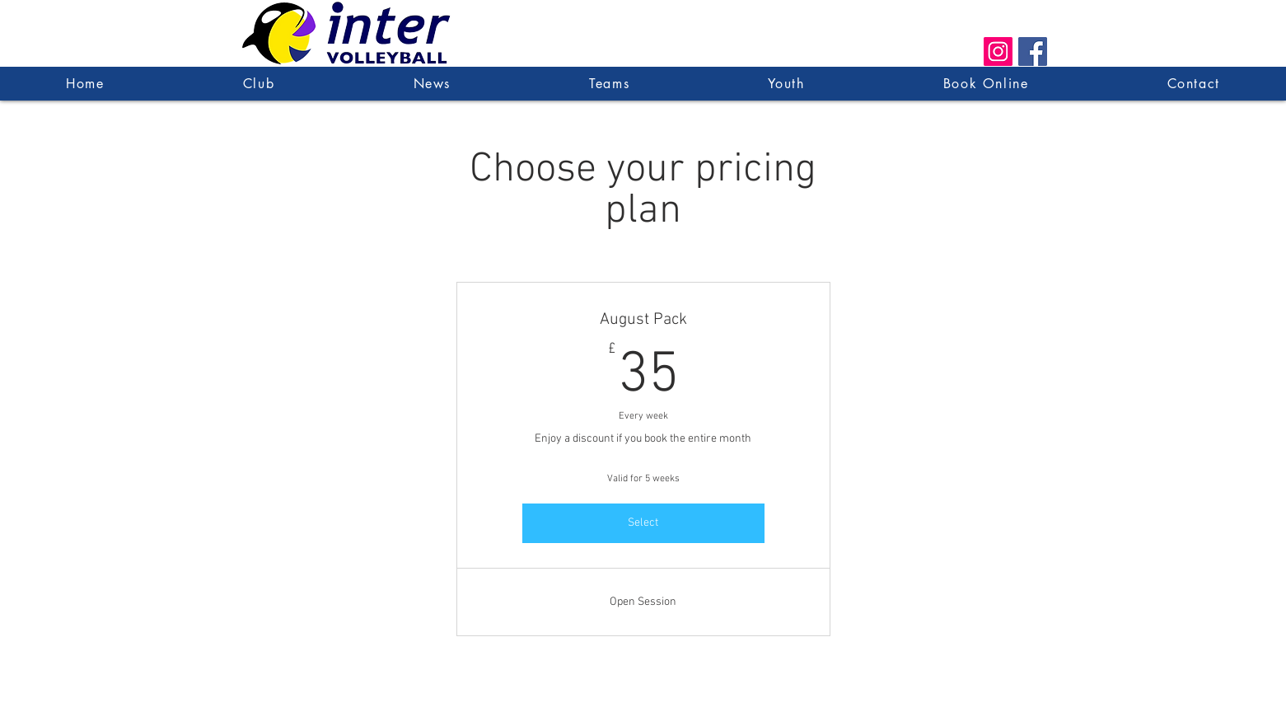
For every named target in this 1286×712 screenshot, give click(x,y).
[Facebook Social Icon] (1032, 51)
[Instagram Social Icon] (998, 51)
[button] (609, 84)
